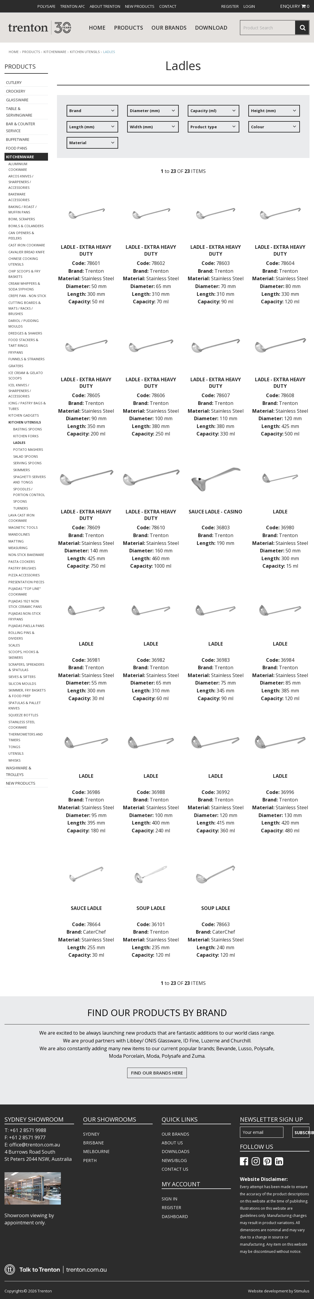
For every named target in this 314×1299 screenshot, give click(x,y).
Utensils (15, 753)
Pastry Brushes (22, 568)
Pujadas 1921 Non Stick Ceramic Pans (25, 604)
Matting (16, 541)
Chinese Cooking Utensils (23, 261)
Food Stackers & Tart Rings (23, 342)
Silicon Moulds (22, 683)
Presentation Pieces (26, 582)
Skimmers (21, 470)
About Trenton (105, 6)
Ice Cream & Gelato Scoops (25, 375)
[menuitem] (46, 6)
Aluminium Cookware (17, 167)
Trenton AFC (72, 6)
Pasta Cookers (21, 561)
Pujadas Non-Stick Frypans (24, 616)
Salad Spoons (25, 456)
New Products (139, 6)
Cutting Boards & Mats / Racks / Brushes (24, 308)
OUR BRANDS (175, 1134)
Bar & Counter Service (20, 127)
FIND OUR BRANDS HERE (157, 1073)
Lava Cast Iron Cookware (21, 518)
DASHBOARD (175, 1216)
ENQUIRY (295, 6)
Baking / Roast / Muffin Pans (22, 209)
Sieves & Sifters (21, 676)
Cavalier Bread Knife (26, 252)
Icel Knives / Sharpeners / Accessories (19, 390)
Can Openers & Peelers (21, 235)
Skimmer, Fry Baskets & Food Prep (27, 693)
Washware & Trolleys (18, 771)
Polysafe (46, 6)
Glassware (17, 100)
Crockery (15, 91)
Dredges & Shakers (25, 333)
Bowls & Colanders (25, 226)
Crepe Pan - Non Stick (27, 295)
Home (97, 27)
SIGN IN (169, 1199)
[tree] (183, 129)
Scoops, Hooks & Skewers (23, 655)
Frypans (15, 352)
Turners (20, 508)
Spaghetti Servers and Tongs (29, 479)
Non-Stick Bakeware (26, 554)
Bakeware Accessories (18, 197)
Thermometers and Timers (25, 737)
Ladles (109, 51)
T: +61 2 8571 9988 (25, 1130)
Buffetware (17, 139)
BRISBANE (93, 1143)
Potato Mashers (28, 449)
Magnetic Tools (22, 527)
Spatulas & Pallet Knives (24, 705)
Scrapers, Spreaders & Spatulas (26, 667)
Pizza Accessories (24, 575)
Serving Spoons (27, 463)
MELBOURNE (96, 1151)
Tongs (14, 747)
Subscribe (302, 1132)
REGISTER (171, 1207)
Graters (15, 366)
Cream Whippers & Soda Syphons (24, 286)
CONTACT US (175, 1169)
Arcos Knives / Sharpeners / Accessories (20, 181)
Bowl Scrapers (21, 219)
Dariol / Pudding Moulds (23, 323)
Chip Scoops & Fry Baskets (24, 274)
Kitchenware (54, 52)
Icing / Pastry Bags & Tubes (27, 406)
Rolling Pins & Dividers (21, 635)
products (128, 27)
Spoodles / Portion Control (29, 492)
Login (249, 6)
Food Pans (16, 148)
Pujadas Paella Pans (26, 625)
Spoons (20, 501)
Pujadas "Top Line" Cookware (24, 591)
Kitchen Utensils (85, 52)
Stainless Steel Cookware (21, 725)
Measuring (18, 547)
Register (230, 6)
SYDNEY (91, 1134)
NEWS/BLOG (174, 1160)
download (211, 27)
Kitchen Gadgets (23, 415)
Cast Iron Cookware (26, 245)
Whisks (14, 760)
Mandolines (19, 534)
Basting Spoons (27, 429)
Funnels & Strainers (26, 359)
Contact (167, 6)
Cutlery (14, 82)
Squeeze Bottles (23, 715)
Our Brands (169, 27)
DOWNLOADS (176, 1151)
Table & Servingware (19, 112)
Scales (14, 645)
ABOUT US (172, 1143)
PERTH (90, 1160)
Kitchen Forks (25, 436)
